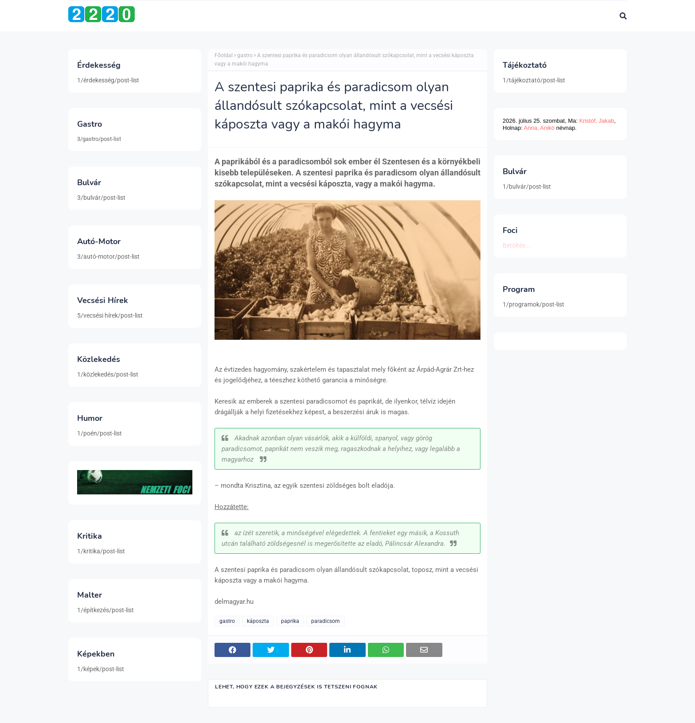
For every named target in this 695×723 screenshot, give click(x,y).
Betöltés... (517, 245)
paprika (290, 621)
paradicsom (325, 621)
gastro (245, 55)
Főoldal (224, 55)
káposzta (258, 621)
